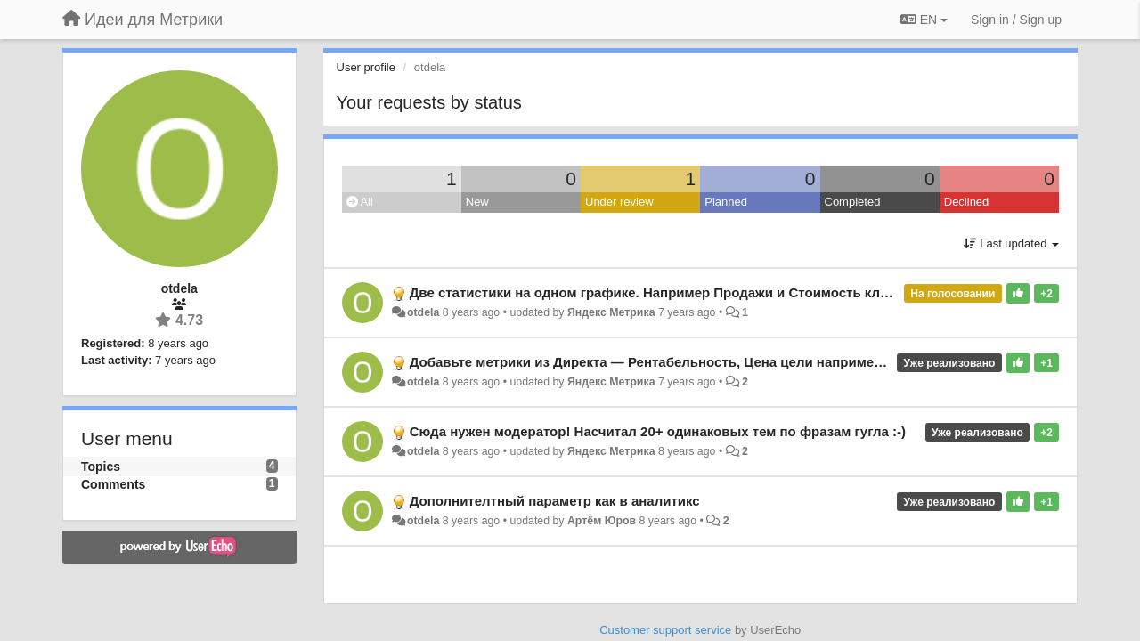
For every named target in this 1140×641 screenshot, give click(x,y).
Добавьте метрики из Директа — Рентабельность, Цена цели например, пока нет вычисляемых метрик (752, 361)
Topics (100, 466)
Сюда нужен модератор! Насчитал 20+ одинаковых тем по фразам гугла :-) (658, 431)
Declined (966, 201)
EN (924, 19)
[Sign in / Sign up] (1016, 19)
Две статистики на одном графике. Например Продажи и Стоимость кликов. (662, 292)
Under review (619, 201)
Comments (113, 484)
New (477, 201)
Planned (725, 201)
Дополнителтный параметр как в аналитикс (555, 500)
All (359, 201)
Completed (853, 201)
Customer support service (665, 630)
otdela (423, 312)
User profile (366, 67)
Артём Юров (601, 521)
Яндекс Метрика (611, 312)
